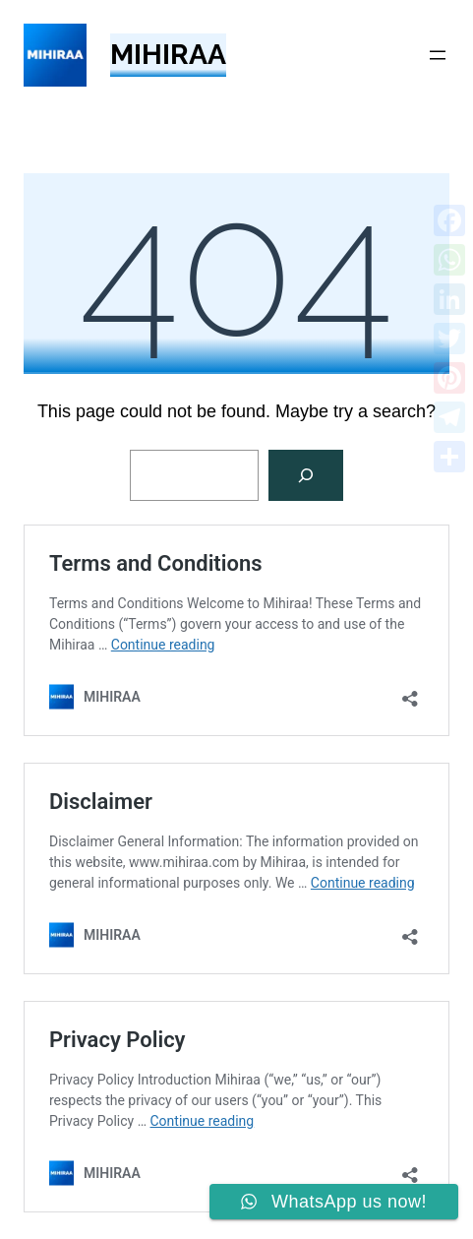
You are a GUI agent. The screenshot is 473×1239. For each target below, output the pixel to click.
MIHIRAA (168, 54)
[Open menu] (437, 55)
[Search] (305, 475)
